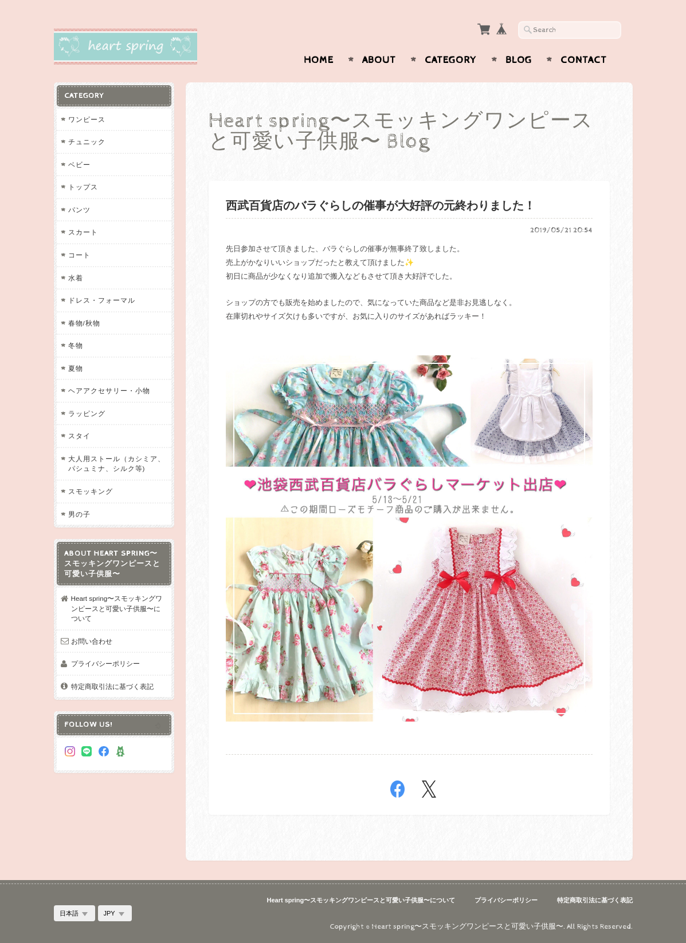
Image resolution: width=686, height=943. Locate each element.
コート (79, 255)
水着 (75, 278)
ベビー (79, 164)
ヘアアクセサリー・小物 (109, 390)
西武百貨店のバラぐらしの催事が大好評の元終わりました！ (380, 206)
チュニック (86, 141)
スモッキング (90, 491)
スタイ (79, 435)
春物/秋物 (84, 323)
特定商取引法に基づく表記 (112, 686)
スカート (83, 232)
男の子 (79, 514)
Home (319, 60)
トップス (83, 187)
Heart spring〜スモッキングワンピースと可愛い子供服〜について (117, 608)
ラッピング (86, 413)
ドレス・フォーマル (101, 300)
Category (451, 60)
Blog (518, 60)
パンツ (79, 209)
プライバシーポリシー (105, 663)
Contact (583, 60)
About (379, 60)
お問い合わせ (91, 641)
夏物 (75, 368)
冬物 (75, 345)
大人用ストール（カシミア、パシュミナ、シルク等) (116, 464)
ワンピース (86, 119)
